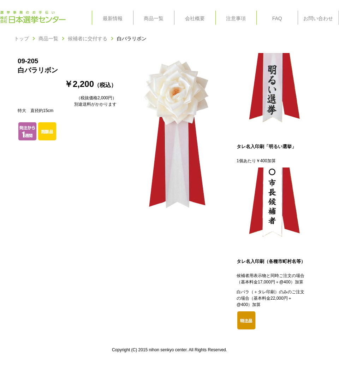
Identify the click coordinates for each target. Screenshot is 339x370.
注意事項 (236, 18)
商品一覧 (153, 18)
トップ (21, 38)
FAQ (277, 18)
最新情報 (113, 18)
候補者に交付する (87, 38)
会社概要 (195, 18)
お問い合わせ (318, 18)
